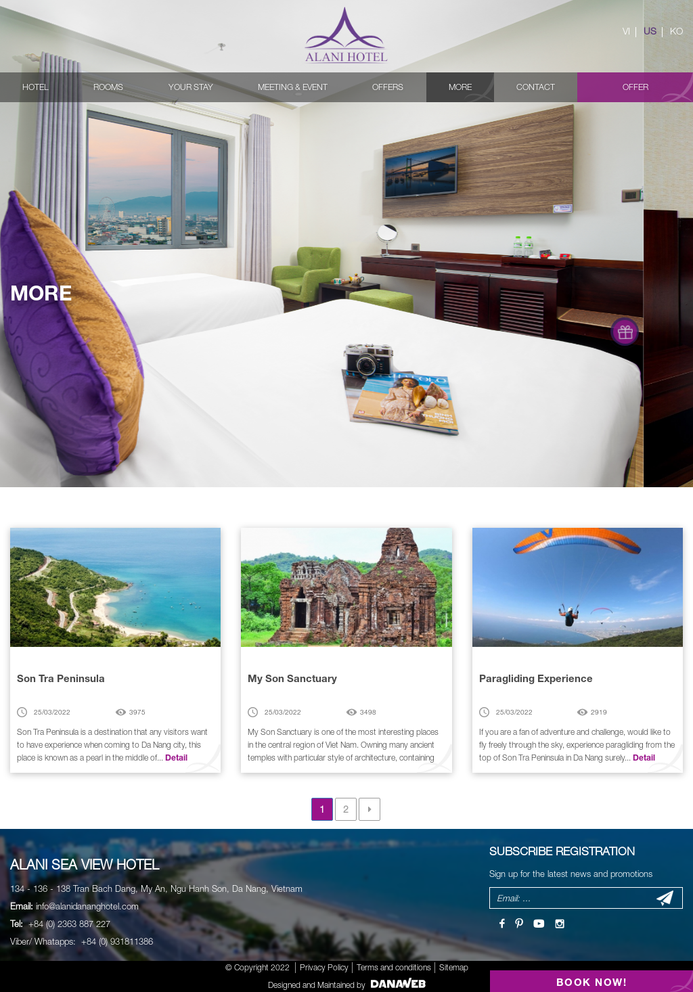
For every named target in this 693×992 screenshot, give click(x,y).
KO (676, 31)
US (650, 31)
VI (626, 31)
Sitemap (453, 967)
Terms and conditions (394, 967)
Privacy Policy (324, 967)
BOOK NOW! (591, 982)
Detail (176, 757)
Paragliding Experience (536, 678)
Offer (635, 87)
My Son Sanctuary (292, 678)
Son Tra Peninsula (61, 678)
